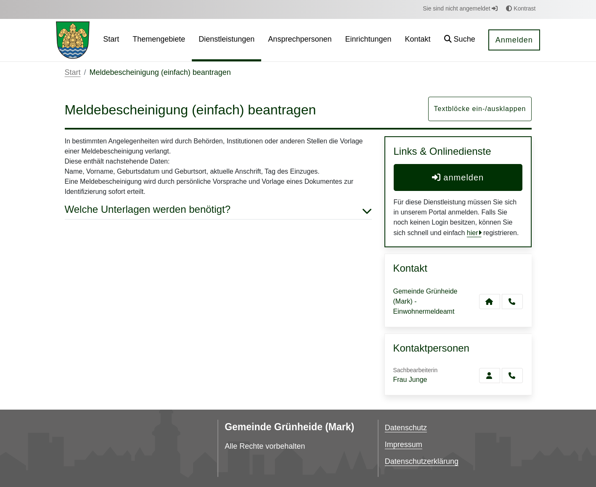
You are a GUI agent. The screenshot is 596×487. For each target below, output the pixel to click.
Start (73, 72)
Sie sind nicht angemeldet (460, 8)
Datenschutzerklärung (421, 461)
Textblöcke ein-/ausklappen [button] (480, 108)
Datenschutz (406, 427)
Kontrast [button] (520, 8)
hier (472, 232)
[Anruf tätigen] (512, 301)
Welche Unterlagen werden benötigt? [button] (218, 210)
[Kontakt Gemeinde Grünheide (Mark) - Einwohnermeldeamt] (489, 301)
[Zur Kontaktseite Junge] (489, 375)
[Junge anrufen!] (512, 375)
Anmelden (514, 40)
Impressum (403, 444)
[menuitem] (111, 40)
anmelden (458, 177)
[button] (459, 40)
